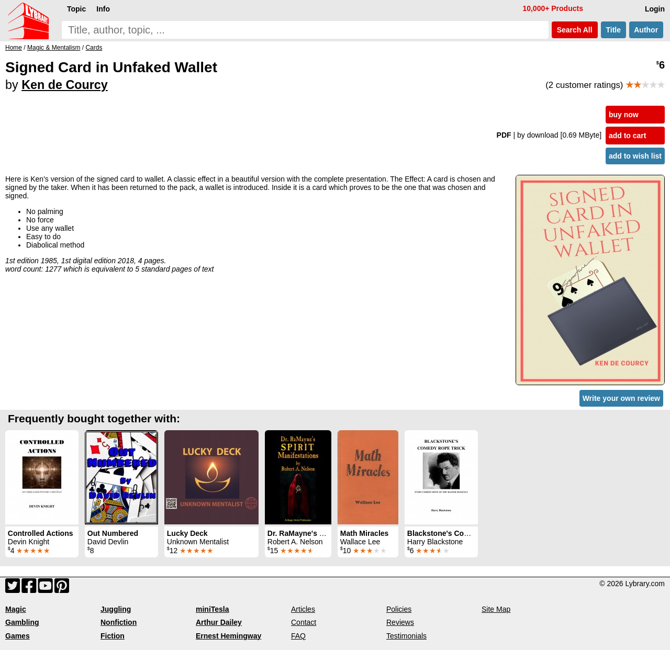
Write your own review (621, 398)
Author (646, 30)
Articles (303, 609)
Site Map (496, 609)
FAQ (298, 636)
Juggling (115, 609)
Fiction (112, 636)
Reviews (400, 622)
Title (613, 30)
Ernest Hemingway (228, 636)
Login (655, 9)
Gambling (22, 622)
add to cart (627, 135)
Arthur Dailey (219, 622)
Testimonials (406, 636)
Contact (303, 622)
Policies (398, 609)
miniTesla (212, 609)
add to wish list (635, 156)
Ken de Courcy (64, 85)
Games (17, 636)
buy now (624, 114)
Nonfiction (118, 622)
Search (575, 30)
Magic (15, 609)
